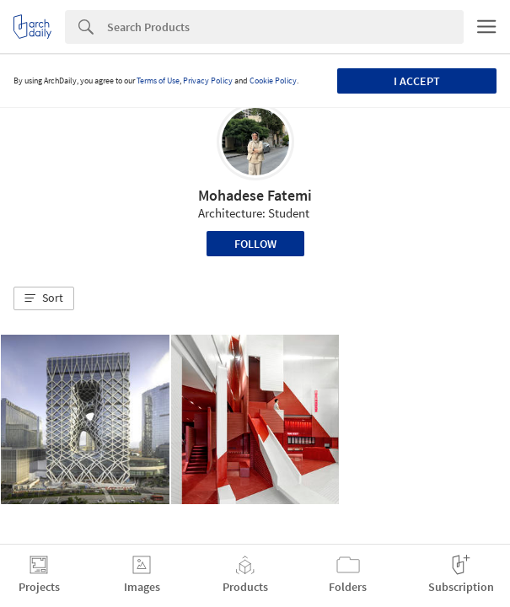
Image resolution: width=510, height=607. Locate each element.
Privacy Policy (208, 80)
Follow (255, 243)
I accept (417, 81)
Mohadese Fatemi (255, 195)
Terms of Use (158, 80)
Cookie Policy (273, 80)
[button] (43, 298)
